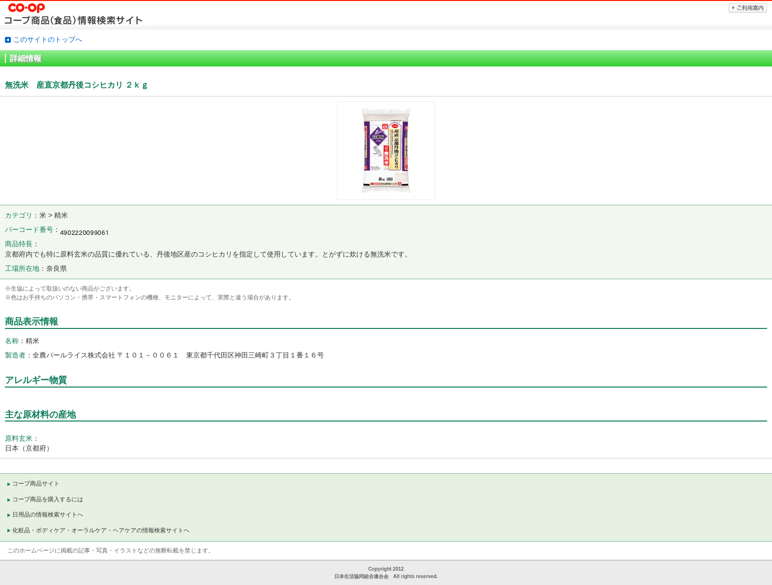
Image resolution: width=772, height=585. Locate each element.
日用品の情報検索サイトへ (47, 514)
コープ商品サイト (36, 483)
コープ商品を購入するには (47, 499)
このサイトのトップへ (47, 39)
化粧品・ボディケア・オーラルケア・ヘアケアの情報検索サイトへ (101, 530)
